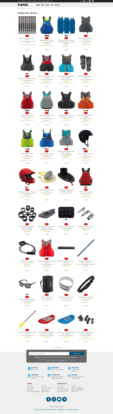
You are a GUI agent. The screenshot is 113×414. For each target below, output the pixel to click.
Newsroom (30, 389)
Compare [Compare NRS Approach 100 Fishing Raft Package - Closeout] (47, 234)
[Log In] (89, 1)
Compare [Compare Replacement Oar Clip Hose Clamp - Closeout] (66, 305)
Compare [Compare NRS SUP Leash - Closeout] (27, 270)
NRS (19, 1)
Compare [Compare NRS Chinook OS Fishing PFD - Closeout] (47, 86)
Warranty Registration (77, 388)
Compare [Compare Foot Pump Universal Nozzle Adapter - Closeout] (27, 234)
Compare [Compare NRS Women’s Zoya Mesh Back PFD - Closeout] (66, 86)
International (44, 389)
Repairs (74, 386)
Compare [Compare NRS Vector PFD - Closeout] (66, 124)
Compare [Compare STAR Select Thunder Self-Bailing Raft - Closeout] (66, 341)
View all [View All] (59, 347)
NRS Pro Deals (45, 391)
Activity (47, 5)
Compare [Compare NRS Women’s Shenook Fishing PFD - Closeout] (66, 163)
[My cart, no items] (93, 1)
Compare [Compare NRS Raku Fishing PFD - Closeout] (27, 86)
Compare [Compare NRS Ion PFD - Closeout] (86, 199)
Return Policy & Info (62, 391)
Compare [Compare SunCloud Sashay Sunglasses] (27, 305)
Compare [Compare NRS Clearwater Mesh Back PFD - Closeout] (47, 270)
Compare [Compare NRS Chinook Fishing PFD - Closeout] (86, 49)
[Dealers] (83, 1)
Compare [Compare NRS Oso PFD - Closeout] (27, 124)
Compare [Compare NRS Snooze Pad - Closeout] (66, 49)
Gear (43, 5)
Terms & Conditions (39, 409)
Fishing (29, 1)
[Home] (18, 8)
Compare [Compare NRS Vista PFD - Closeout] (47, 163)
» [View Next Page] (55, 347)
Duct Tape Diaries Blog (33, 391)
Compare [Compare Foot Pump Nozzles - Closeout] (86, 234)
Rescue (23, 1)
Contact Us (60, 386)
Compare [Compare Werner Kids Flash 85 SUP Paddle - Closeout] (27, 341)
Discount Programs (46, 388)
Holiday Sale (22, 8)
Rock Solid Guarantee (63, 389)
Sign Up (77, 353)
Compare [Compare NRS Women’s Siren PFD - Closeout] (47, 124)
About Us (29, 386)
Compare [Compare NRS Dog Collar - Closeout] (86, 305)
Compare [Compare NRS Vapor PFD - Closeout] (47, 49)
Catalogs (43, 386)
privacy (59, 360)
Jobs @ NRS (30, 388)
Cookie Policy (61, 409)
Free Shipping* (61, 388)
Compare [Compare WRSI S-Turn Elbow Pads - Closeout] (86, 86)
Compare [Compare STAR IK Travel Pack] (47, 305)
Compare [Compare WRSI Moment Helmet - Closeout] (27, 199)
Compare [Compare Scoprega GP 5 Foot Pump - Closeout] (47, 199)
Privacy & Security (51, 409)
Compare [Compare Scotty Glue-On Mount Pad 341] (66, 234)
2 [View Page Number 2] (53, 347)
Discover (56, 5)
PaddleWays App (47, 1)
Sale (52, 5)
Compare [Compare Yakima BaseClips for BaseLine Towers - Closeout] (86, 341)
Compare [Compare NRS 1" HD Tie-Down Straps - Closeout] (27, 49)
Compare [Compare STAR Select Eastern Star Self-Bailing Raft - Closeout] (47, 341)
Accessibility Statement (72, 409)
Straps (34, 1)
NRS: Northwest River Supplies (23, 5)
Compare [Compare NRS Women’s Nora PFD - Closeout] (27, 163)
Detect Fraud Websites (78, 389)
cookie (63, 360)
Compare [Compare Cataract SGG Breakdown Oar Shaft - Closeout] (86, 270)
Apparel (38, 5)
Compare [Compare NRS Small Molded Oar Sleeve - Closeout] (66, 270)
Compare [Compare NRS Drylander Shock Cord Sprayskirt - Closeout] (66, 199)
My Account (75, 391)
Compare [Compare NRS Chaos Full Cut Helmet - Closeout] (86, 163)
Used (39, 1)
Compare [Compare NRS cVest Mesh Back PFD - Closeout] (86, 124)
